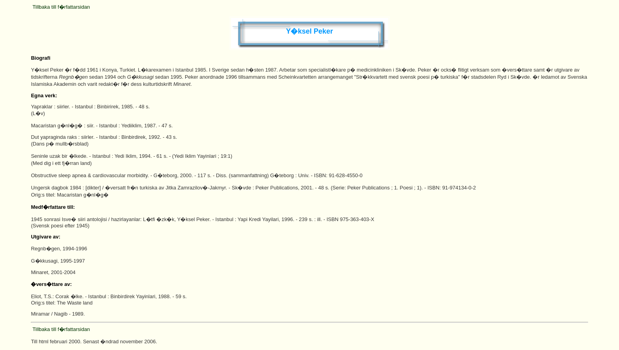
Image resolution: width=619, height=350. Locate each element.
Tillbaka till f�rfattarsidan (61, 7)
